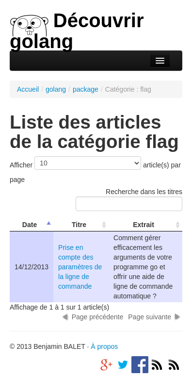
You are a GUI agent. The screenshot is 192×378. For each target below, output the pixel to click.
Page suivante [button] (149, 317)
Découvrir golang (77, 31)
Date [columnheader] (29, 225)
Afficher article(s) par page (95, 169)
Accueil (28, 89)
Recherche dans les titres (129, 199)
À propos (104, 346)
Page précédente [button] (98, 317)
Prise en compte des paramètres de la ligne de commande (80, 267)
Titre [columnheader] (79, 225)
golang (56, 89)
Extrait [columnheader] (143, 225)
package (85, 89)
